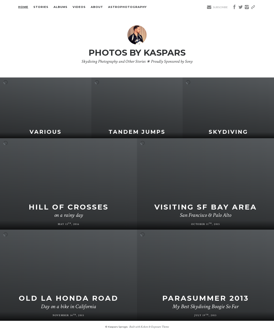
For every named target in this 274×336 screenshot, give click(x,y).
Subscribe (220, 7)
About (97, 7)
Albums (60, 7)
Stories (40, 7)
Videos (79, 7)
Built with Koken (138, 327)
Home (23, 7)
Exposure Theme (160, 327)
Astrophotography (127, 7)
